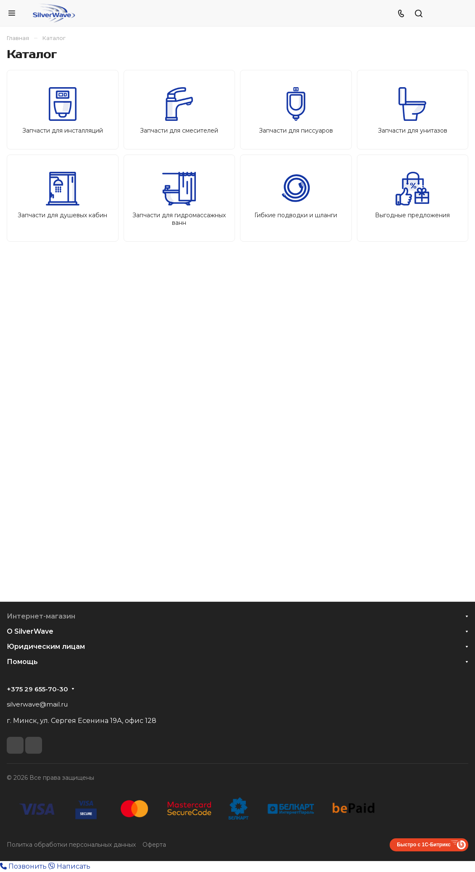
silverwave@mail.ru (37, 704)
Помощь (22, 662)
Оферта (154, 844)
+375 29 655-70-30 (37, 689)
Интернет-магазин (41, 616)
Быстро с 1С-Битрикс (424, 845)
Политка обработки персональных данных (71, 844)
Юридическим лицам (46, 647)
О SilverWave (30, 631)
